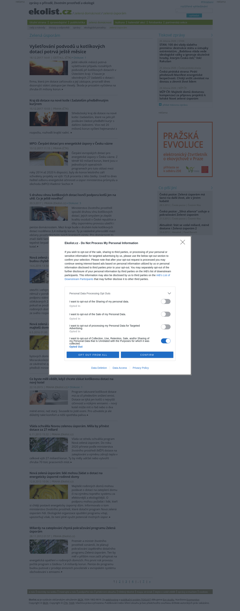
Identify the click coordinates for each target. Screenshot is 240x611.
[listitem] (120, 293)
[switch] (166, 301)
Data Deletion (99, 367)
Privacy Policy (141, 367)
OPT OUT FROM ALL (92, 354)
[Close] (183, 243)
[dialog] (120, 305)
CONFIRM (147, 354)
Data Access (120, 367)
